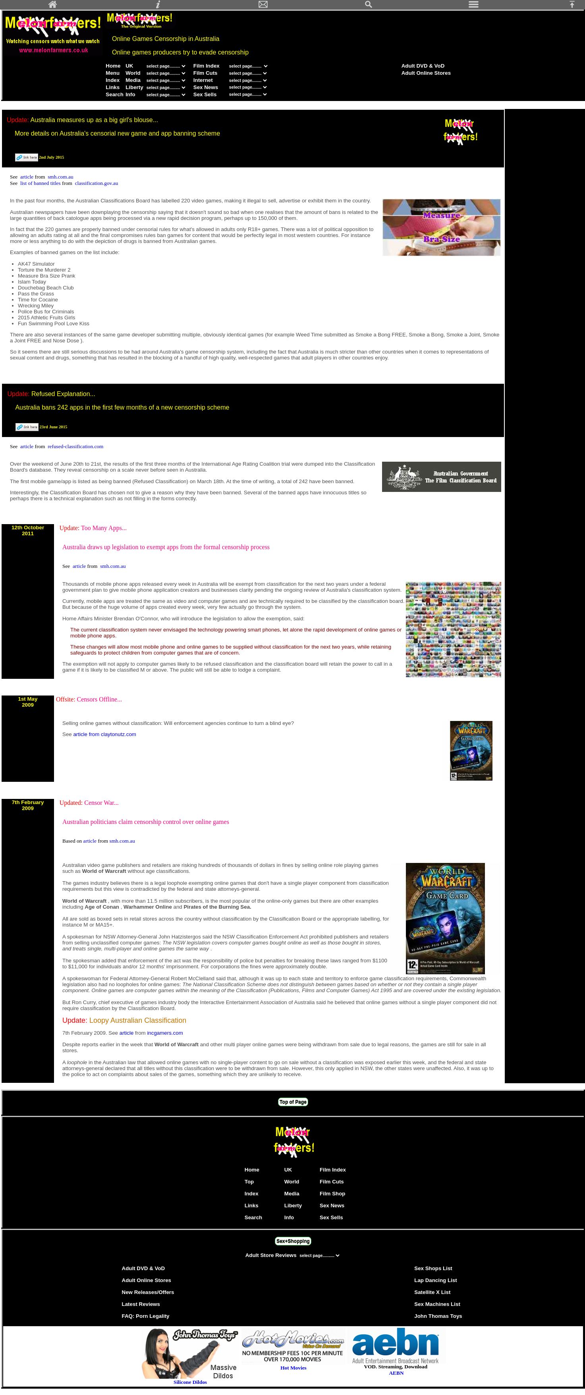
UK (129, 66)
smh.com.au (60, 177)
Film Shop (332, 1194)
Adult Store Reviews (271, 1255)
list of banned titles (41, 183)
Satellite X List (432, 1292)
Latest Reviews (141, 1304)
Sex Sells (205, 94)
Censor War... (101, 802)
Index (113, 80)
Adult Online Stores (426, 73)
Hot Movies (293, 1365)
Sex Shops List (433, 1268)
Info (130, 94)
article (27, 177)
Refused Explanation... (63, 394)
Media (133, 80)
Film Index (206, 66)
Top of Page (293, 1102)
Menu (113, 73)
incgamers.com (165, 1033)
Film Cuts (205, 73)
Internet (203, 80)
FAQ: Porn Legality (146, 1316)
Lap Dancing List (435, 1280)
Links (113, 87)
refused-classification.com (75, 446)
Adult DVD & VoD (423, 66)
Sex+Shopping (293, 1241)
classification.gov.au (96, 183)
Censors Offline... (99, 699)
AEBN (396, 1373)
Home (113, 66)
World (133, 73)
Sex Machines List (437, 1304)
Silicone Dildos (190, 1382)
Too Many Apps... (104, 528)
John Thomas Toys (438, 1316)
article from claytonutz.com (104, 734)
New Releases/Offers (148, 1292)
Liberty (134, 87)
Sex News (205, 87)
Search (114, 94)
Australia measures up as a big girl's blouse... (94, 120)
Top (249, 1182)
